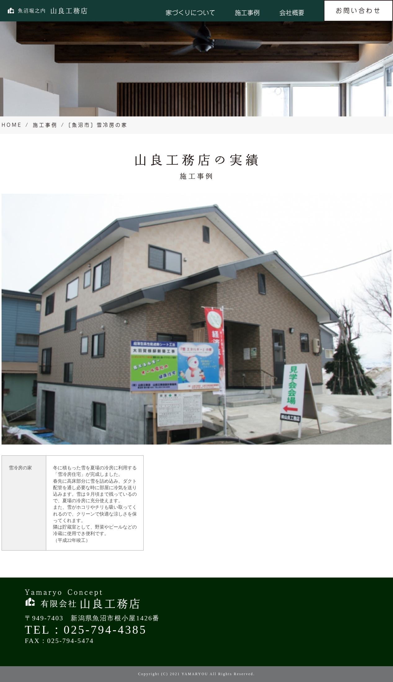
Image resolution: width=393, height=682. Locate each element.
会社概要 (291, 13)
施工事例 (247, 13)
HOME (12, 124)
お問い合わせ (358, 10)
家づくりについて (190, 13)
